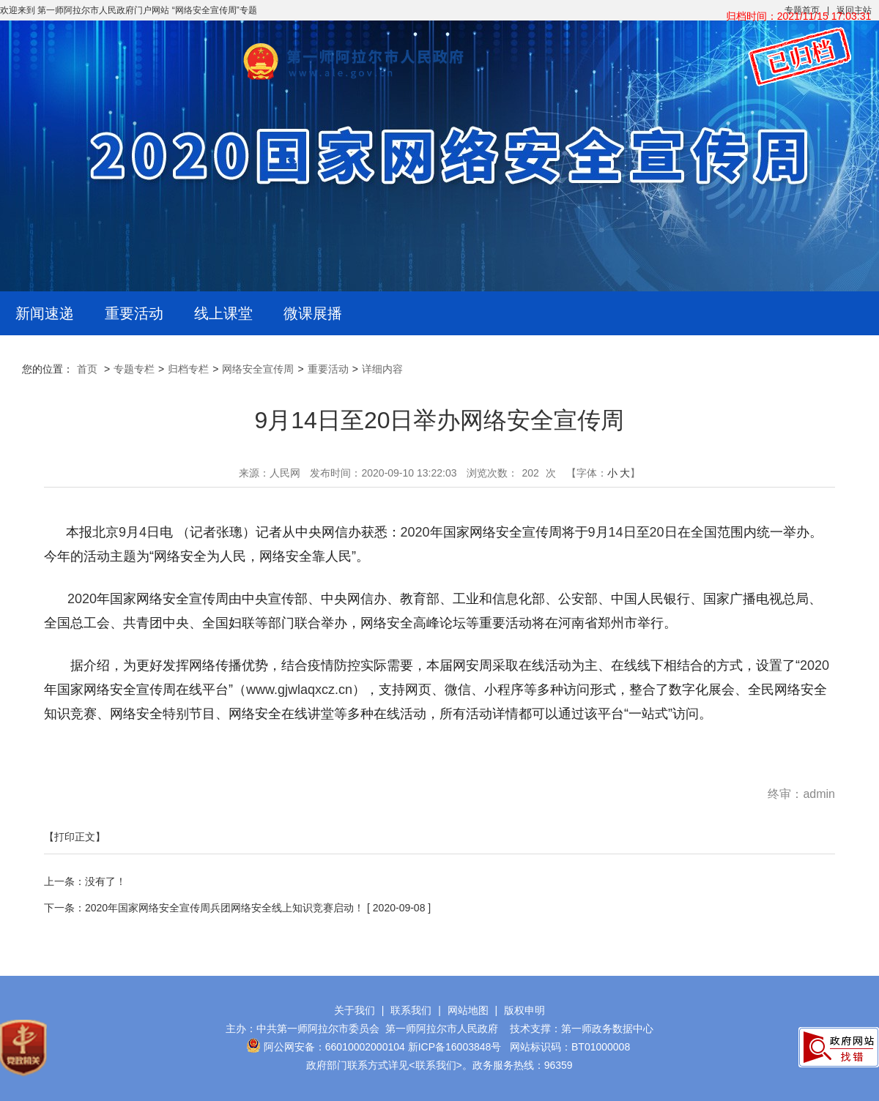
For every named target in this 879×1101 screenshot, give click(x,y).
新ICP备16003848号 (455, 1047)
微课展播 (312, 313)
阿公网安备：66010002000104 (334, 1047)
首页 (87, 369)
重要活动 (134, 313)
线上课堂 (223, 313)
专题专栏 (134, 369)
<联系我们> (435, 1065)
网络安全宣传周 (258, 369)
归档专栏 (188, 369)
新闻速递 (44, 313)
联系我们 (410, 1010)
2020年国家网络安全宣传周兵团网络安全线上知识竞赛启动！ (224, 908)
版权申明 (524, 1010)
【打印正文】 (74, 837)
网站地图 (468, 1010)
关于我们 (354, 1010)
